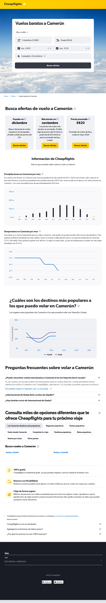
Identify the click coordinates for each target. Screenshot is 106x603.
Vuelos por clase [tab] (15, 438)
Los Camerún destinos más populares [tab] (24, 426)
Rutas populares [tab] (84, 432)
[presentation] (75, 108)
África (13, 96)
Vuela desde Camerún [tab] (17, 432)
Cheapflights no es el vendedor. (54, 524)
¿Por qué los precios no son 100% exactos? (54, 534)
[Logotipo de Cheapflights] (13, 4)
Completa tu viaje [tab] (40, 432)
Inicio (6, 96)
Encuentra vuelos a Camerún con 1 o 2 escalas (28, 388)
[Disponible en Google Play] (46, 582)
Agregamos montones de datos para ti (54, 529)
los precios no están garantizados (66, 516)
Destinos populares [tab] (62, 432)
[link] (19, 145)
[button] (32, 48)
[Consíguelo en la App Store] (58, 582)
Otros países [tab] (33, 438)
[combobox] (22, 32)
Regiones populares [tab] (54, 426)
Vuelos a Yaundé (61, 452)
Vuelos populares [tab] (76, 426)
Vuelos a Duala (12, 452)
